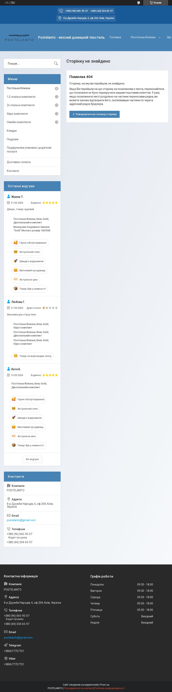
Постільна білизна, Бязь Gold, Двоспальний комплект (31, 220)
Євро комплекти (17, 113)
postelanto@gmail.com (21, 520)
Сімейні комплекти (19, 122)
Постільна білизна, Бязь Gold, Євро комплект (31, 326)
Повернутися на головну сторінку (96, 114)
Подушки (12, 139)
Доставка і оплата (18, 162)
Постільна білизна (143, 37)
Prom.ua (104, 684)
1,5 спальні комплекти (21, 96)
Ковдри (12, 130)
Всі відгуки (32, 459)
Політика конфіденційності (110, 688)
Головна (115, 37)
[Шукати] (56, 63)
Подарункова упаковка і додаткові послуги (29, 149)
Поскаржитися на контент (78, 688)
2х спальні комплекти (21, 105)
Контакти (13, 170)
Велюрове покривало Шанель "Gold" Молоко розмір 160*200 (31, 228)
